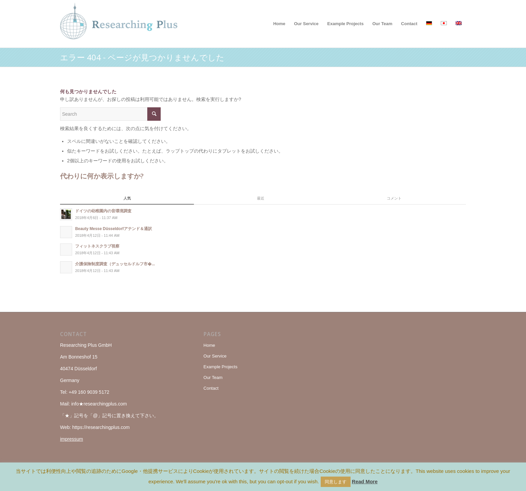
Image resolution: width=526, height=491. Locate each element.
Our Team (213, 377)
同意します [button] (336, 481)
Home (209, 345)
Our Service (215, 356)
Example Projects (221, 366)
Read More (365, 481)
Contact (211, 388)
